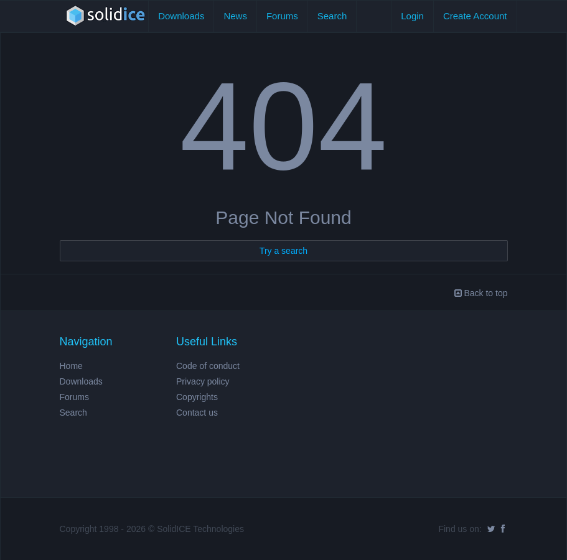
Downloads (181, 16)
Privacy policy (203, 381)
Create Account (475, 16)
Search (332, 16)
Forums (282, 16)
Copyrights (197, 397)
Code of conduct (208, 366)
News (235, 16)
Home (71, 366)
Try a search (283, 251)
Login (412, 16)
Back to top (481, 293)
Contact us (197, 413)
